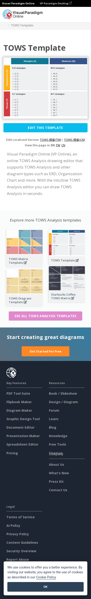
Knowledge (58, 436)
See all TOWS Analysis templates (45, 316)
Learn (53, 419)
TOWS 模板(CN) (74, 140)
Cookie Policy (46, 577)
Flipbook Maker (19, 402)
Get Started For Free (45, 351)
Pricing (12, 453)
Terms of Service (20, 517)
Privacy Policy (17, 534)
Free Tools (57, 444)
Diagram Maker (19, 410)
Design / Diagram (63, 402)
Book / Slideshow (63, 393)
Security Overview (21, 551)
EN (53, 145)
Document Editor (20, 427)
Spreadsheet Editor (22, 444)
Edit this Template (45, 127)
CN (63, 145)
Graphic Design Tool (23, 419)
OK (45, 586)
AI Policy (13, 525)
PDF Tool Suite (18, 393)
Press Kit (56, 481)
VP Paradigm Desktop (56, 3)
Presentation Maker (23, 436)
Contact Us (58, 490)
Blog (52, 427)
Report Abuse (17, 559)
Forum (54, 410)
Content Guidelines (22, 542)
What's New (59, 473)
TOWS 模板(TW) (50, 140)
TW (58, 145)
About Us (56, 464)
